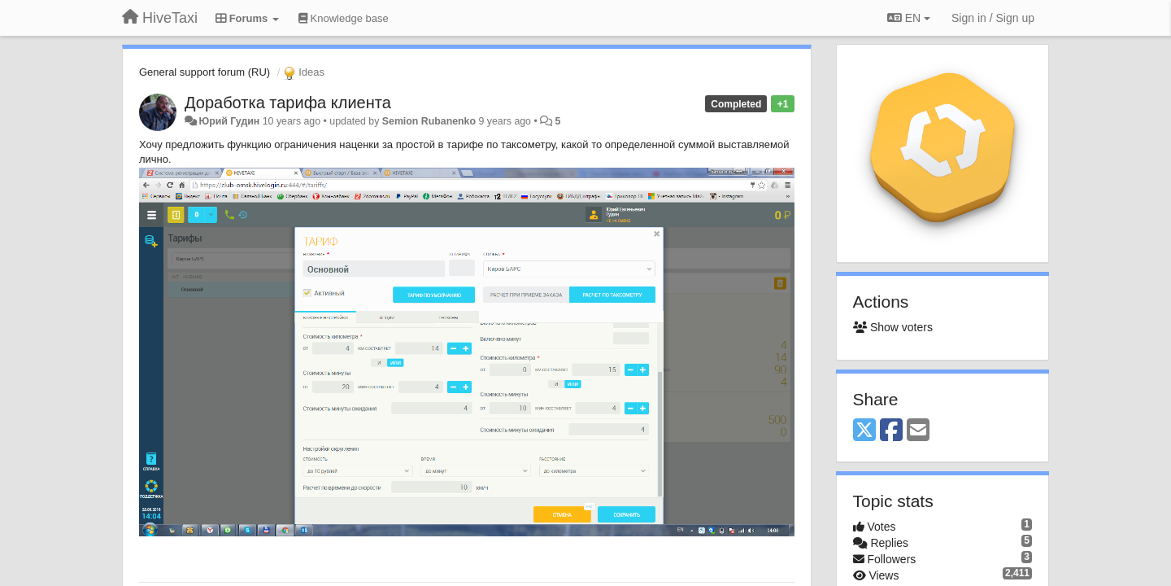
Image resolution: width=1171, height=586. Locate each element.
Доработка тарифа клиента (288, 103)
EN (908, 17)
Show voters (893, 327)
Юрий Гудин (228, 121)
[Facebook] (891, 431)
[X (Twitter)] (864, 431)
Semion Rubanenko (429, 121)
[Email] (918, 431)
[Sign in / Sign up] (993, 18)
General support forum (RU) (204, 72)
